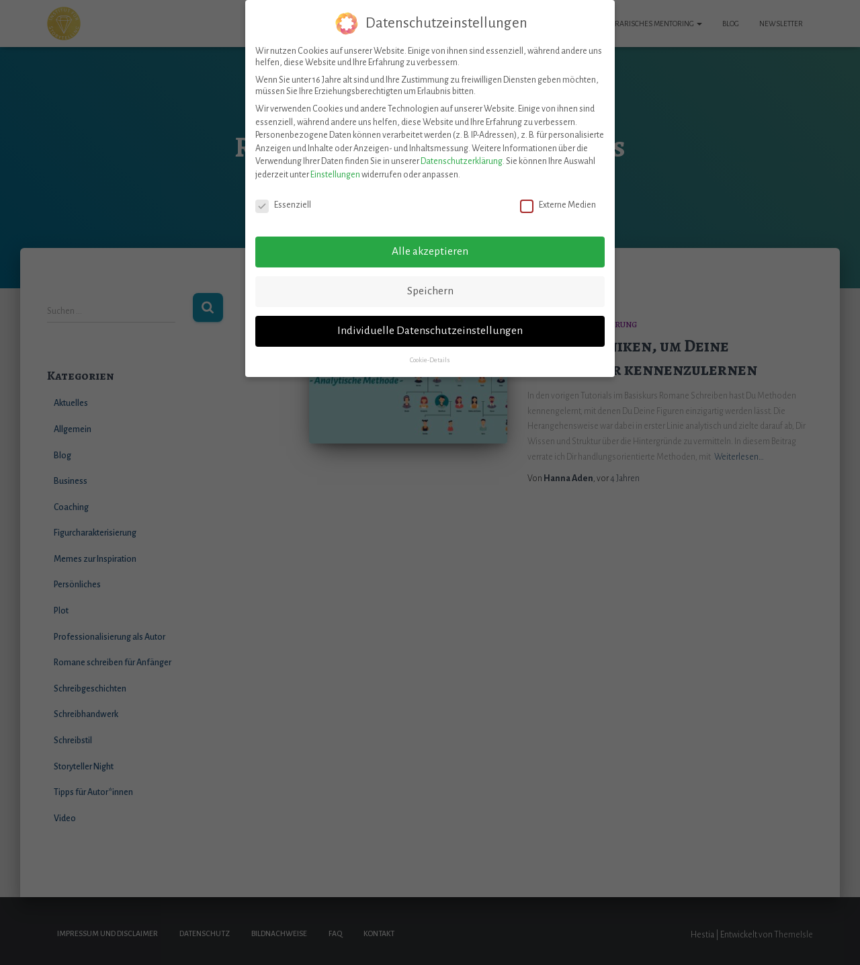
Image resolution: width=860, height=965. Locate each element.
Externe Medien (558, 197)
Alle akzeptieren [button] (430, 244)
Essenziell (283, 197)
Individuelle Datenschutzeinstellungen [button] (430, 323)
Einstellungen (335, 167)
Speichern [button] (430, 284)
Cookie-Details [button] (430, 352)
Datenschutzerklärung (462, 154)
